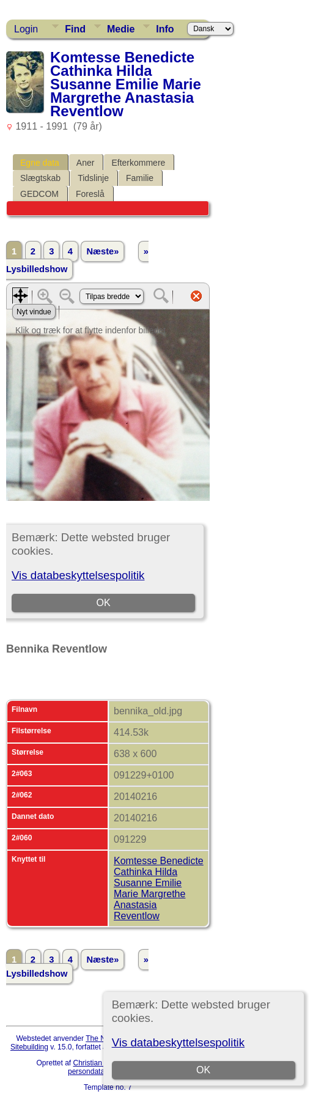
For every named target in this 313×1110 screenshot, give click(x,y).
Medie (120, 29)
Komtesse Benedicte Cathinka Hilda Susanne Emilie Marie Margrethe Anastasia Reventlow (159, 888)
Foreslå (90, 194)
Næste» (102, 251)
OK (203, 1070)
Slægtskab (40, 178)
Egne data (39, 163)
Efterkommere (138, 163)
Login (26, 29)
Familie (139, 178)
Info (165, 29)
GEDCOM (39, 194)
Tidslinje (93, 178)
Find (75, 29)
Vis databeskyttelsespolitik (178, 1042)
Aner (85, 163)
